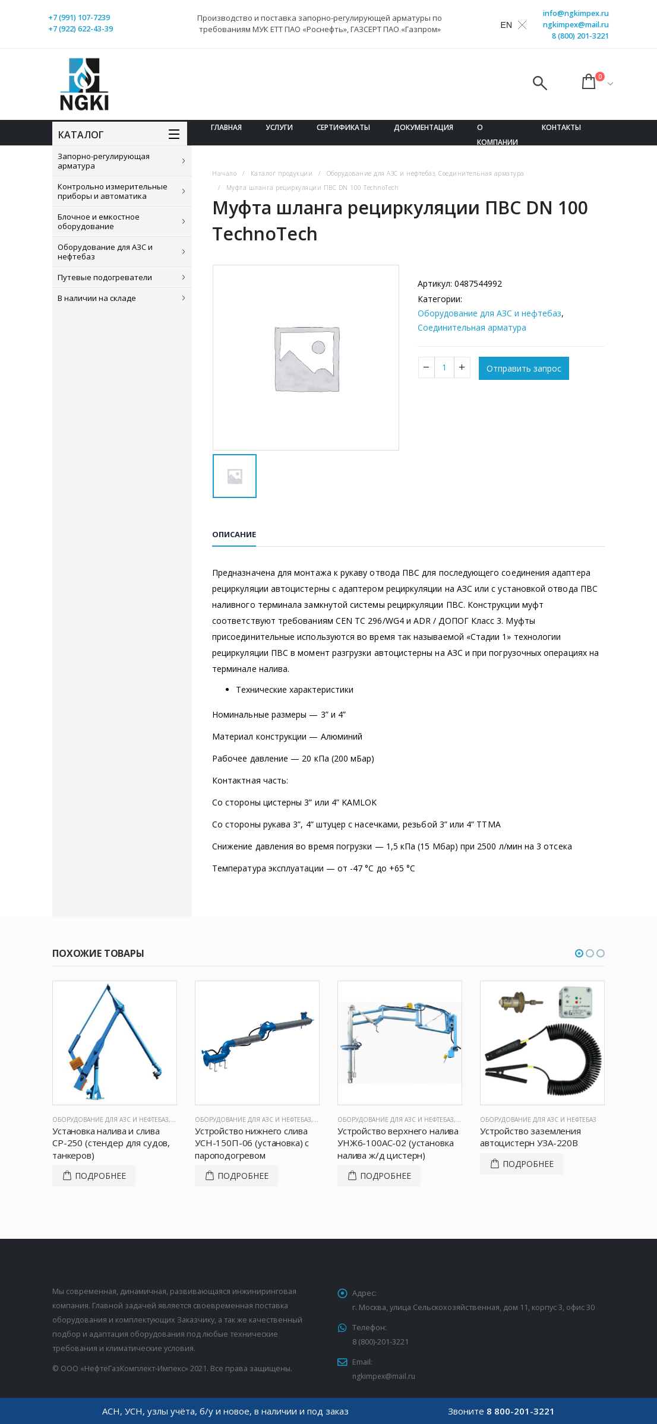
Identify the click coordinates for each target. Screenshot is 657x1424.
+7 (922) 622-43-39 (80, 29)
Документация (423, 127)
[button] (579, 953)
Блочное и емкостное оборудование (99, 221)
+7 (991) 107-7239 (79, 17)
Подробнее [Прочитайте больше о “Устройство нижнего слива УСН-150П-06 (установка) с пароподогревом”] (243, 1175)
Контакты (561, 127)
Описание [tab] (234, 534)
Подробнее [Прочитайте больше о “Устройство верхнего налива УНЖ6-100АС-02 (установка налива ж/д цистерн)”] (385, 1175)
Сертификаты (343, 127)
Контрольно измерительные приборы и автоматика (113, 191)
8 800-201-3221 (521, 1411)
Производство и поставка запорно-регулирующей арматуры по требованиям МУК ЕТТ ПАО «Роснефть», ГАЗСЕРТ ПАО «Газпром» (319, 23)
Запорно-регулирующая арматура (104, 161)
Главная (226, 127)
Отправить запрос (524, 368)
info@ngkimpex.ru (576, 13)
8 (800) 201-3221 (580, 36)
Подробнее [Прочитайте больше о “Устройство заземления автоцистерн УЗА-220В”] (528, 1163)
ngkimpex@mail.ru (576, 25)
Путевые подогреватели (105, 277)
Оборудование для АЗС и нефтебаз (105, 252)
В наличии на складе (97, 298)
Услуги (279, 127)
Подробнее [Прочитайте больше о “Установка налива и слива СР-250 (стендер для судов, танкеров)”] (100, 1175)
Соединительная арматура (472, 327)
